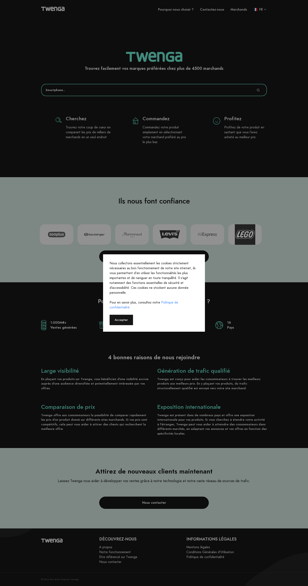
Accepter (121, 320)
